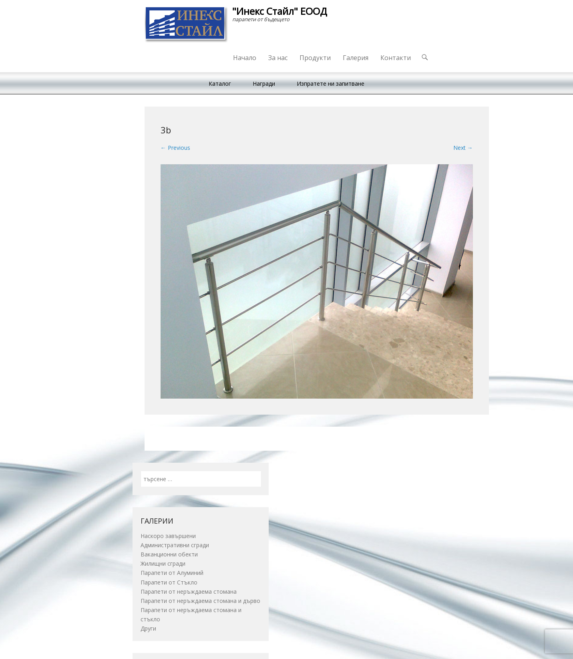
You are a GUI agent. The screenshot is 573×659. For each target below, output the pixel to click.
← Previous (175, 147)
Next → (463, 147)
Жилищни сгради (163, 563)
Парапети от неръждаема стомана (189, 591)
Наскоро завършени (168, 536)
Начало (244, 57)
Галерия (355, 57)
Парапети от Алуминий (172, 572)
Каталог (220, 83)
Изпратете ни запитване (330, 83)
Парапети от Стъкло (169, 582)
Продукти (315, 57)
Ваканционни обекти (169, 554)
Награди (264, 83)
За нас (278, 57)
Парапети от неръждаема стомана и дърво (200, 601)
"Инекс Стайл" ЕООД (279, 11)
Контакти (395, 57)
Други (148, 628)
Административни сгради (175, 545)
